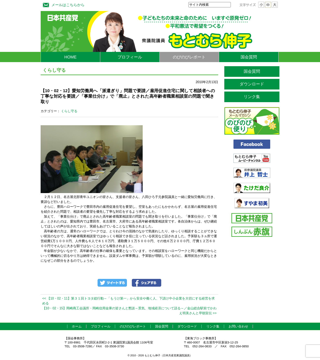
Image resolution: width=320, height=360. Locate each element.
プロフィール (130, 57)
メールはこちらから (62, 4)
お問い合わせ (238, 326)
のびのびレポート (189, 57)
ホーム (77, 326)
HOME (70, 57)
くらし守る (69, 111)
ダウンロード (252, 84)
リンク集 (252, 96)
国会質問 (249, 57)
